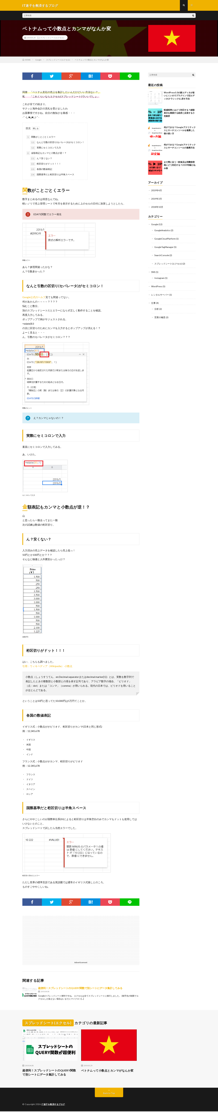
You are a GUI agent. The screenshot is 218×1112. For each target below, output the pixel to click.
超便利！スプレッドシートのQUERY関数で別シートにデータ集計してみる (80, 988)
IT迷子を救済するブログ (53, 1105)
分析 (156, 307)
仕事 (153, 301)
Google (154, 224)
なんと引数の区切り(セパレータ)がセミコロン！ (57, 143)
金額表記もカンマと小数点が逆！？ (46, 153)
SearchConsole (161, 254)
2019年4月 (156, 190)
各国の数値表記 (41, 169)
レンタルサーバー (160, 293)
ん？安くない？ (41, 159)
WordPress (156, 285)
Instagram (159, 277)
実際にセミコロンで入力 (45, 148)
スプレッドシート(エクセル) (52, 38)
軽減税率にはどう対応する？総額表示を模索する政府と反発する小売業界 (179, 113)
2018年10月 (157, 207)
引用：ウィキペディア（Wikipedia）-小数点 (47, 666)
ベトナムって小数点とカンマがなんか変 (107, 1071)
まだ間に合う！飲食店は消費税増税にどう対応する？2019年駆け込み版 (179, 165)
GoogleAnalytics (162, 230)
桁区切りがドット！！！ (45, 164)
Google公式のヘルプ (34, 297)
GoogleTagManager (164, 246)
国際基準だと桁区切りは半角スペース (52, 175)
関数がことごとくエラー (40, 137)
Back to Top (109, 1093)
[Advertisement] (50, 938)
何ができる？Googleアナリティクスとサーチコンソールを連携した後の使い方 (180, 130)
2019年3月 (156, 199)
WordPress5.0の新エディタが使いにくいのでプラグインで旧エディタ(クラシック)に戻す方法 (179, 96)
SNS (153, 271)
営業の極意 (159, 315)
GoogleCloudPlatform (165, 238)
